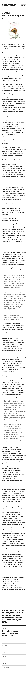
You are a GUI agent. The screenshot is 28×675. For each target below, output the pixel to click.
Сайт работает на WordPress (10, 672)
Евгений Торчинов (21, 599)
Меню (23, 5)
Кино (3, 652)
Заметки (4, 656)
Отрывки (5, 649)
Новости (4, 660)
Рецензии (12, 599)
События (5, 663)
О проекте (5, 667)
